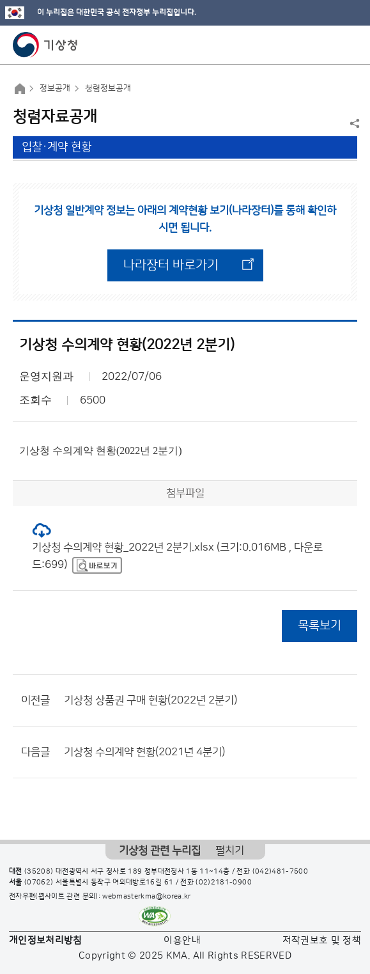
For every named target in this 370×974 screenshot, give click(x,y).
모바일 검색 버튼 (328, 44)
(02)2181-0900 (224, 882)
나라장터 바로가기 (171, 265)
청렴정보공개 (108, 88)
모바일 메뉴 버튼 (349, 44)
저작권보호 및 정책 (322, 940)
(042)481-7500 (280, 872)
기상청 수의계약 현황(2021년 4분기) (144, 752)
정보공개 (55, 88)
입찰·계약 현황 (56, 147)
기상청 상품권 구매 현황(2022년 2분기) (150, 700)
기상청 (45, 45)
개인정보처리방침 (45, 940)
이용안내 (182, 940)
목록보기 (319, 625)
